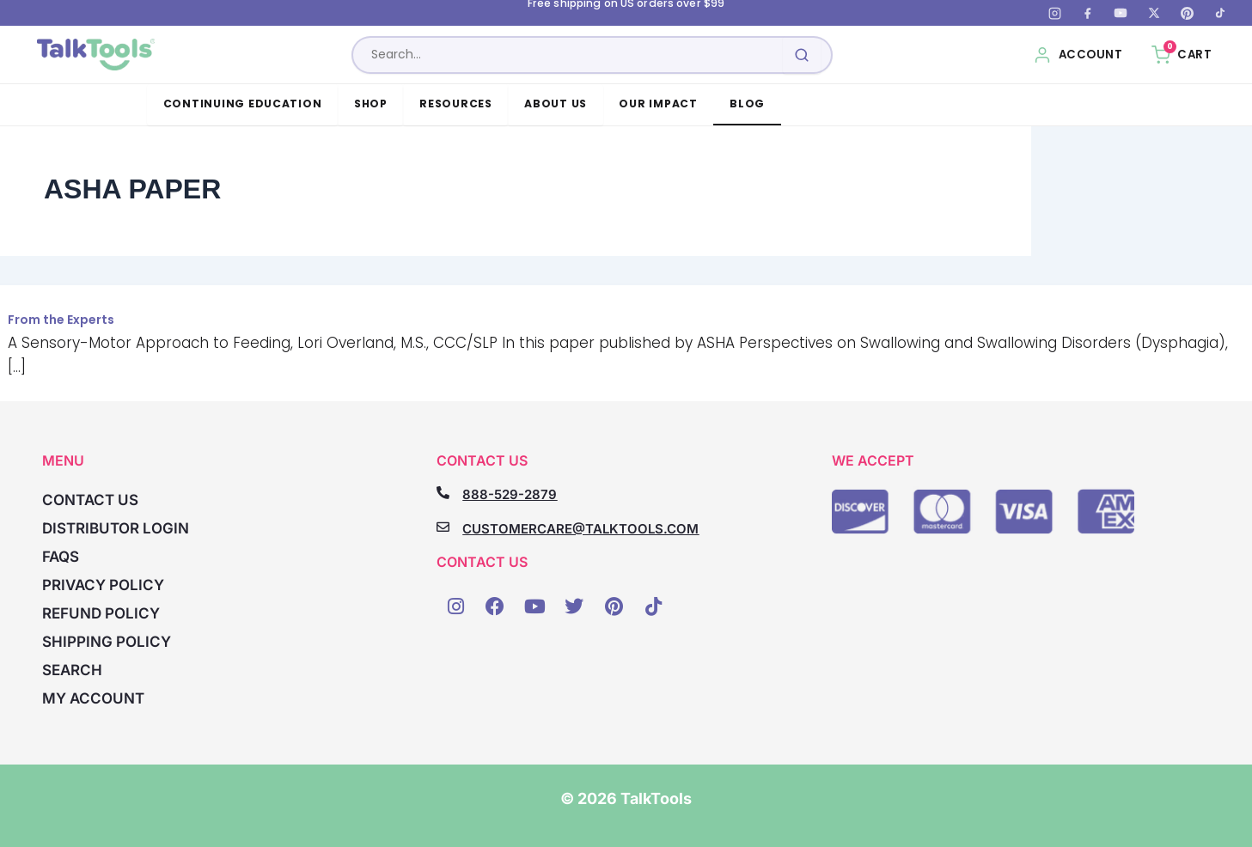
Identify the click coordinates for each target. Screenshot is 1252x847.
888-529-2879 (509, 494)
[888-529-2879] (443, 492)
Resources (455, 103)
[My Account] (1078, 55)
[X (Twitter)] (1154, 13)
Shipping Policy (106, 641)
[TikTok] (1220, 13)
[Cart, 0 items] (1181, 55)
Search (72, 670)
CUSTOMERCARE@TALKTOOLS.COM (580, 529)
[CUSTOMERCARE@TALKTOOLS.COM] (443, 527)
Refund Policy (101, 613)
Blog (747, 103)
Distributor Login (115, 528)
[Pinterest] (1186, 13)
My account (93, 698)
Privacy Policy (103, 585)
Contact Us (90, 500)
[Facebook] (1088, 13)
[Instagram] (1054, 13)
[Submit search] (802, 55)
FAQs (60, 556)
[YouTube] (1120, 13)
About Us (555, 103)
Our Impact (658, 103)
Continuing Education (242, 103)
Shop (371, 103)
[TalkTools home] (97, 55)
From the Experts (61, 319)
